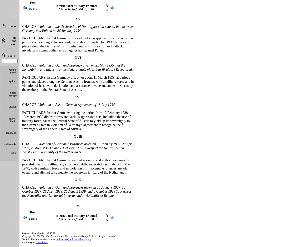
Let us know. (42, 242)
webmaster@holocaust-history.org (73, 239)
